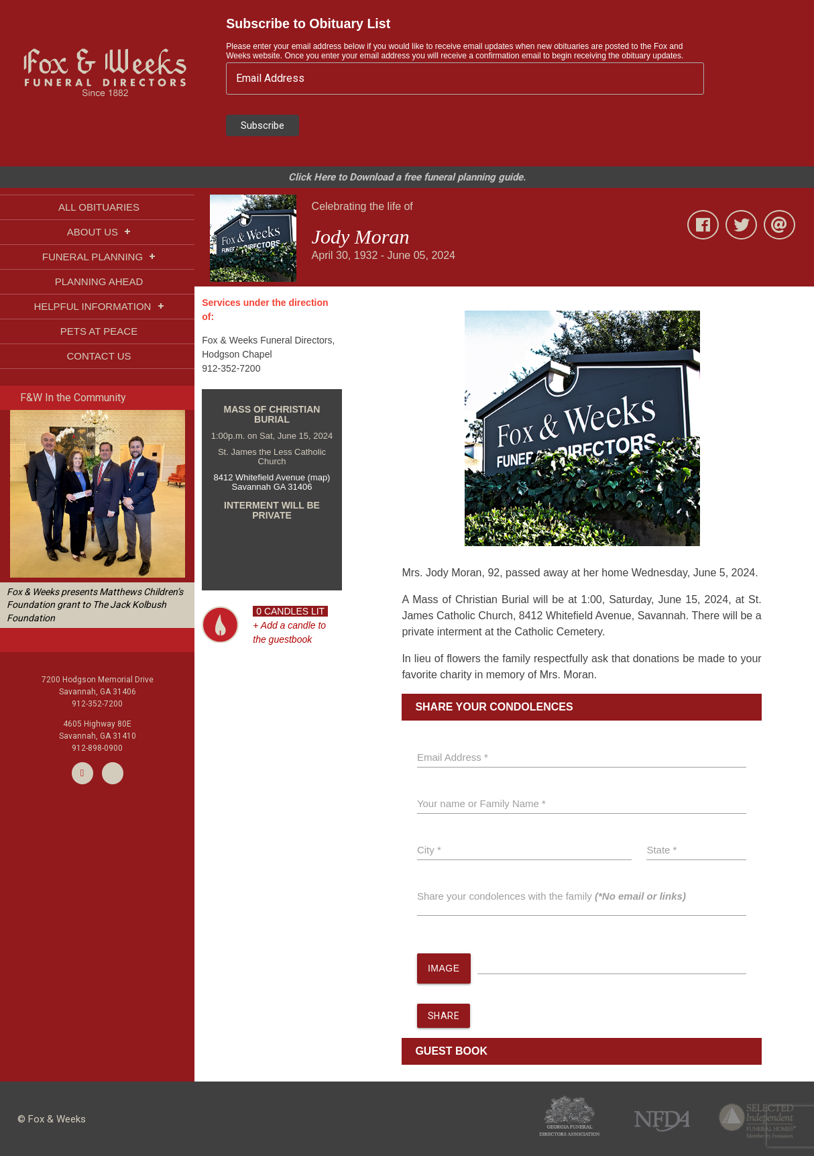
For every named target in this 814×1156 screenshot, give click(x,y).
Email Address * (452, 757)
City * (429, 849)
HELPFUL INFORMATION (99, 306)
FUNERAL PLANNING (99, 257)
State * (661, 849)
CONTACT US (98, 356)
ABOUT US (99, 232)
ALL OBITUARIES (98, 207)
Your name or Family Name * (481, 803)
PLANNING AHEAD (99, 281)
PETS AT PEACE (98, 331)
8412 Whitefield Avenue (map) (272, 477)
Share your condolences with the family (551, 896)
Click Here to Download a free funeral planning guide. (407, 177)
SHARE (444, 1015)
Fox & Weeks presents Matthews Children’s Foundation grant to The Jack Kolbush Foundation (95, 604)
